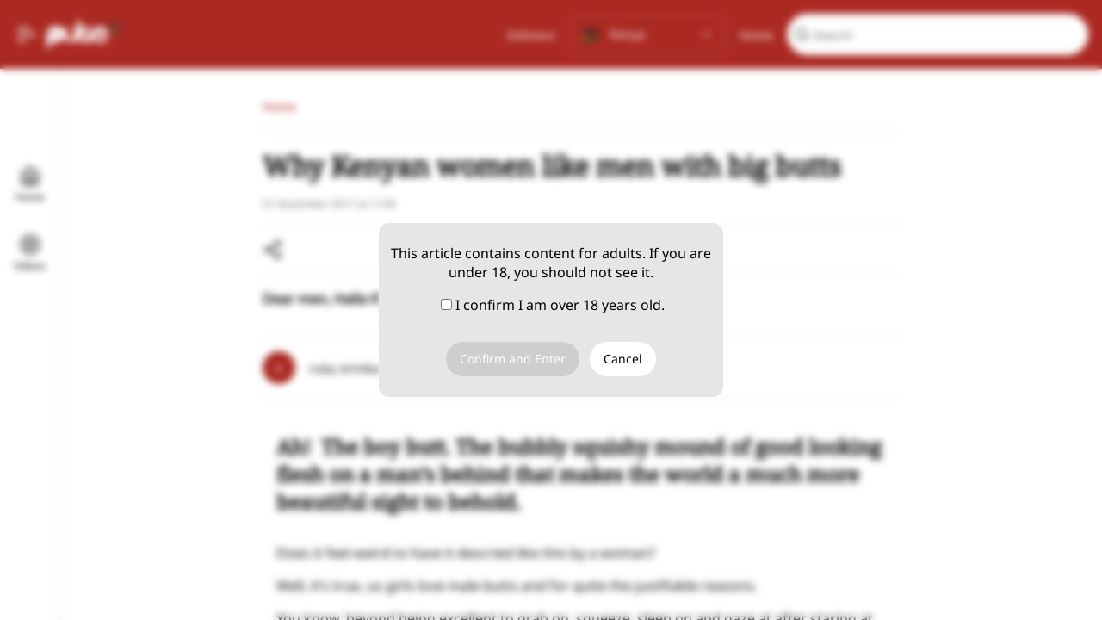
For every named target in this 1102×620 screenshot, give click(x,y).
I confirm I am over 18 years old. (553, 304)
